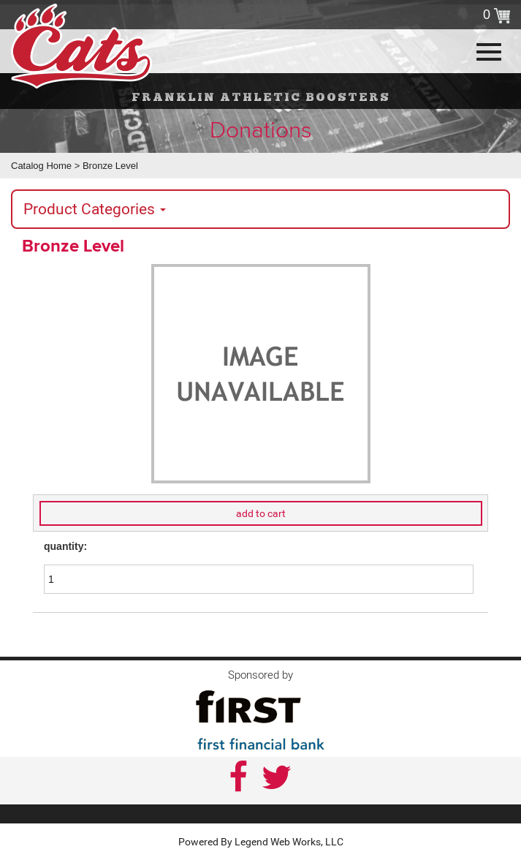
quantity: (65, 546)
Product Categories (94, 209)
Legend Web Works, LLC (289, 842)
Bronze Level (110, 165)
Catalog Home (41, 165)
